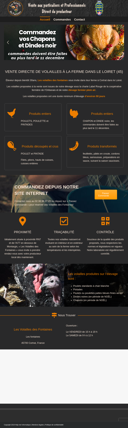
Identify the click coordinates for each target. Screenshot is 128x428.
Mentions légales (38, 425)
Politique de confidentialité (54, 425)
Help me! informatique (23, 425)
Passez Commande (103, 194)
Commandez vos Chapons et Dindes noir (37, 39)
